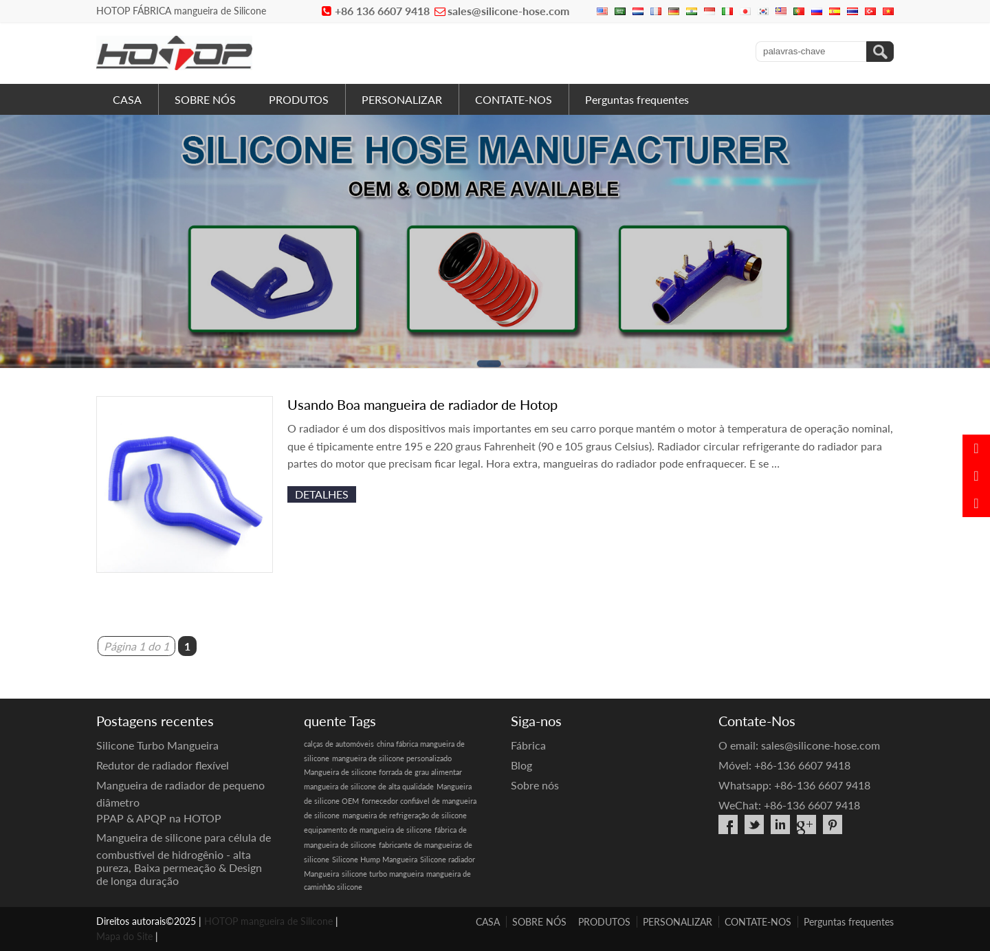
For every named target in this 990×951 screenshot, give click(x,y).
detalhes (322, 494)
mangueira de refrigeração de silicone (404, 815)
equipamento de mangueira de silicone (368, 829)
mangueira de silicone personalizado (392, 758)
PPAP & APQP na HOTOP (158, 817)
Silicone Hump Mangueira (374, 859)
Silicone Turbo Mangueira (157, 745)
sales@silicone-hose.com (508, 10)
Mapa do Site (124, 936)
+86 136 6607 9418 (382, 10)
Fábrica (528, 745)
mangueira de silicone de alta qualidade (369, 786)
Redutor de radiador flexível (162, 765)
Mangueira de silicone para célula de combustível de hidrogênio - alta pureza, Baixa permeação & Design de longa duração (183, 859)
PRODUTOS (299, 99)
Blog (521, 765)
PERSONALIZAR (402, 99)
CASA (127, 99)
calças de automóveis (339, 743)
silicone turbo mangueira (383, 873)
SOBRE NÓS (205, 99)
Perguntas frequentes (637, 99)
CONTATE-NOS (513, 99)
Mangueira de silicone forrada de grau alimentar (383, 771)
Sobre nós (535, 784)
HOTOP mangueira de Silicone (268, 921)
